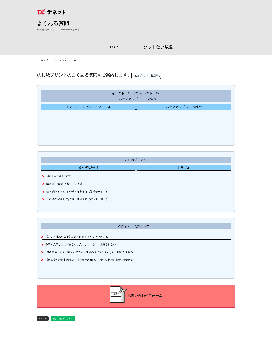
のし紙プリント (63, 319)
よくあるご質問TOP (48, 60)
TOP (114, 47)
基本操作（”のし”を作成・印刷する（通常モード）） (84, 191)
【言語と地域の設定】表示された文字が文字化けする (83, 237)
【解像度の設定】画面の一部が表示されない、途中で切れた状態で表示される (101, 260)
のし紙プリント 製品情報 (149, 75)
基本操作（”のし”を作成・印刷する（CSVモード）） (84, 199)
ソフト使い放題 (158, 47)
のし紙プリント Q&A (76, 60)
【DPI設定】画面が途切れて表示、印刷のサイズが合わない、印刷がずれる (98, 252)
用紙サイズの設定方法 (63, 176)
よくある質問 (56, 23)
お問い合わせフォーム (145, 295)
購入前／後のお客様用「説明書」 (70, 184)
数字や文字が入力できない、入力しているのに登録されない (88, 244)
